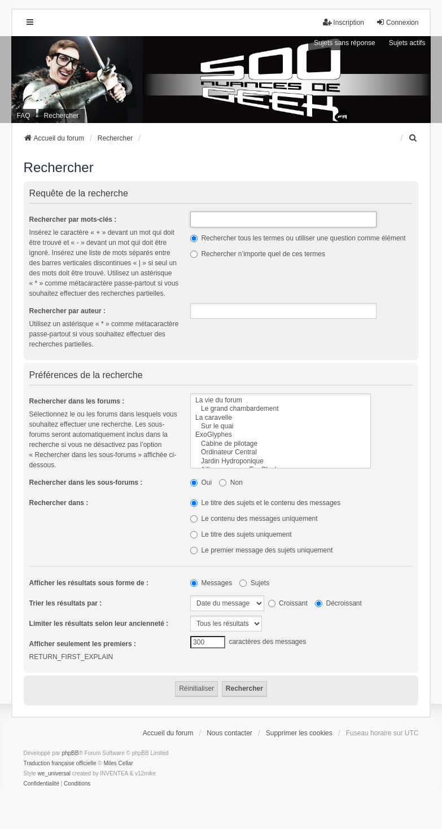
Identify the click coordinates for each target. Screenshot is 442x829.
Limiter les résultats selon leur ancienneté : (99, 624)
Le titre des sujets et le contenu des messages (265, 503)
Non (230, 482)
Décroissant (338, 603)
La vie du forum (280, 400)
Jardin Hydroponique (280, 461)
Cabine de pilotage (280, 444)
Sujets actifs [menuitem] (407, 43)
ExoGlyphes (280, 435)
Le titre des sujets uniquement (240, 534)
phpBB (70, 753)
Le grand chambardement (280, 409)
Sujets (254, 583)
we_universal (54, 773)
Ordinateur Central (280, 452)
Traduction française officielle (60, 763)
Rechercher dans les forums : (77, 401)
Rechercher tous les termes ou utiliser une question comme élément (298, 238)
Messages (211, 583)
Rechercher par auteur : (67, 311)
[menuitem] (413, 138)
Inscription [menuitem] (343, 22)
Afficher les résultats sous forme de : (88, 583)
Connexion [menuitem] (397, 22)
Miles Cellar (118, 763)
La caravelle (280, 418)
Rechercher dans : (59, 503)
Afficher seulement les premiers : (82, 644)
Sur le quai (280, 426)
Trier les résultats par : (65, 603)
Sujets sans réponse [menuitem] (344, 43)
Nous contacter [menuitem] (229, 733)
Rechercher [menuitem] (61, 116)
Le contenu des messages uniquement (253, 519)
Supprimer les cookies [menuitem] (299, 733)
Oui (201, 482)
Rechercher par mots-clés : (73, 219)
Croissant (288, 603)
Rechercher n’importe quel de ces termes (257, 254)
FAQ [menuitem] (23, 116)
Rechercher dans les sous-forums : (86, 482)
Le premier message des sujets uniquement (261, 550)
